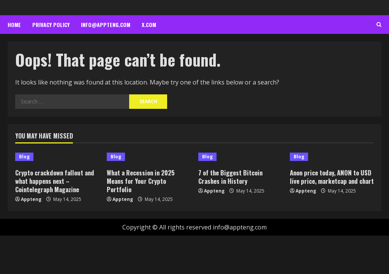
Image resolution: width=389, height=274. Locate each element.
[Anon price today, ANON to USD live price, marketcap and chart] (332, 157)
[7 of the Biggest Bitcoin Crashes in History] (240, 157)
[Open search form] (378, 25)
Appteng (31, 199)
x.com (149, 25)
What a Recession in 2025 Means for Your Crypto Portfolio (142, 181)
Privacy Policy (51, 25)
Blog (24, 156)
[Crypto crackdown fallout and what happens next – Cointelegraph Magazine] (57, 157)
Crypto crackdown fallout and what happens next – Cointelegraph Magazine (55, 181)
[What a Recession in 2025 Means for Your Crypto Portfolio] (149, 157)
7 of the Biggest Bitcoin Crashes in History (231, 177)
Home (14, 25)
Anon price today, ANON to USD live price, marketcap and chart (331, 181)
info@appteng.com (105, 25)
